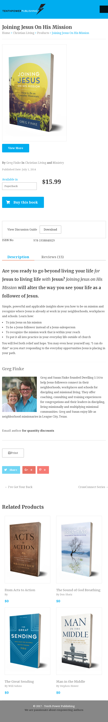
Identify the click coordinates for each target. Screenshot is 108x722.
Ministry (58, 162)
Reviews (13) (52, 257)
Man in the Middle (70, 682)
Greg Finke (13, 162)
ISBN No (7, 240)
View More (15, 148)
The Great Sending (19, 682)
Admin (53, 718)
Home (6, 33)
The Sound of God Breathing (78, 590)
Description (18, 257)
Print (13, 453)
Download (50, 229)
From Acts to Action (20, 590)
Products (43, 33)
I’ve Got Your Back (18, 487)
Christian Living (23, 33)
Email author (11, 430)
